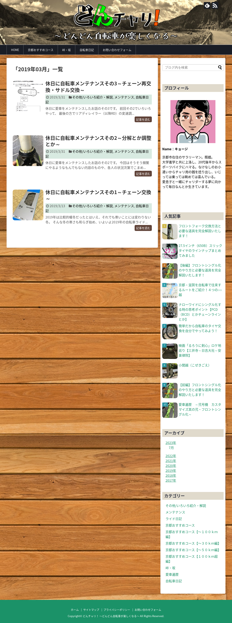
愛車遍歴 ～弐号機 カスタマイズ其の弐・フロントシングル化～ (200, 409)
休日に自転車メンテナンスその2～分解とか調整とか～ (98, 141)
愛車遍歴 (172, 574)
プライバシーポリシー (117, 610)
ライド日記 (174, 518)
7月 (171, 447)
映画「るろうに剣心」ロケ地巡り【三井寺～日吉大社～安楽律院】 (200, 350)
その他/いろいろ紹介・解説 (92, 97)
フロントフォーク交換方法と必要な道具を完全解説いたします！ (200, 230)
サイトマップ (91, 610)
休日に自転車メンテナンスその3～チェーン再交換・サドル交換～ (98, 86)
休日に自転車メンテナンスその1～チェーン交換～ (98, 195)
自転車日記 (87, 50)
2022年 (171, 455)
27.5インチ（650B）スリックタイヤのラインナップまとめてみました (200, 250)
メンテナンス (124, 97)
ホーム (75, 610)
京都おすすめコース (40, 50)
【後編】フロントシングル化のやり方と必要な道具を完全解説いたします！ (200, 270)
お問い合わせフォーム (117, 50)
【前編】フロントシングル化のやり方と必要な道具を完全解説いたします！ (200, 389)
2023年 (171, 442)
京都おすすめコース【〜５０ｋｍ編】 (193, 549)
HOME (15, 50)
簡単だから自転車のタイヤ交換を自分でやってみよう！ (200, 328)
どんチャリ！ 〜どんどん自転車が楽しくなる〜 (111, 616)
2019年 (171, 470)
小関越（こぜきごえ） (195, 365)
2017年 (171, 480)
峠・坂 (66, 50)
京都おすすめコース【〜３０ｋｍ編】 (193, 543)
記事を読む (143, 119)
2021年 (171, 460)
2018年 (171, 475)
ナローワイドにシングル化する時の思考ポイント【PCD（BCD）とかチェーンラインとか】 (200, 312)
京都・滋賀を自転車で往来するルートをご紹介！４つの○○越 (200, 289)
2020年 (171, 465)
